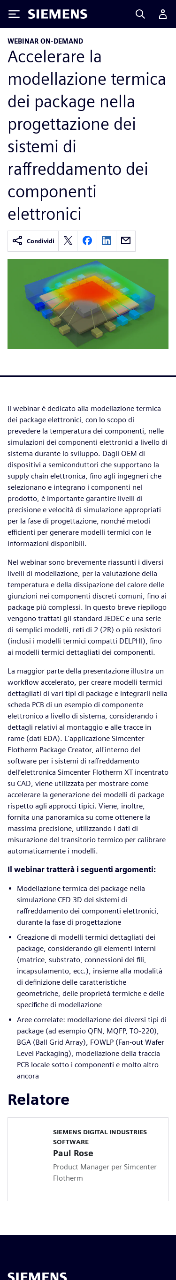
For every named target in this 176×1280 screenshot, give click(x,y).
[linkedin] (106, 241)
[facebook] (87, 241)
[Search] (140, 14)
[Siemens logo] (57, 14)
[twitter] (68, 241)
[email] (125, 241)
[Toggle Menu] (14, 14)
